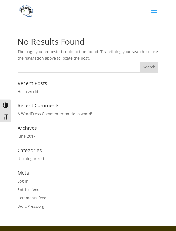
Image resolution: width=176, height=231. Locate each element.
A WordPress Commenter (41, 113)
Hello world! (28, 91)
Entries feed (29, 189)
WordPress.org (31, 206)
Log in (23, 181)
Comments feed (32, 197)
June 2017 (27, 136)
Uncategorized (31, 158)
